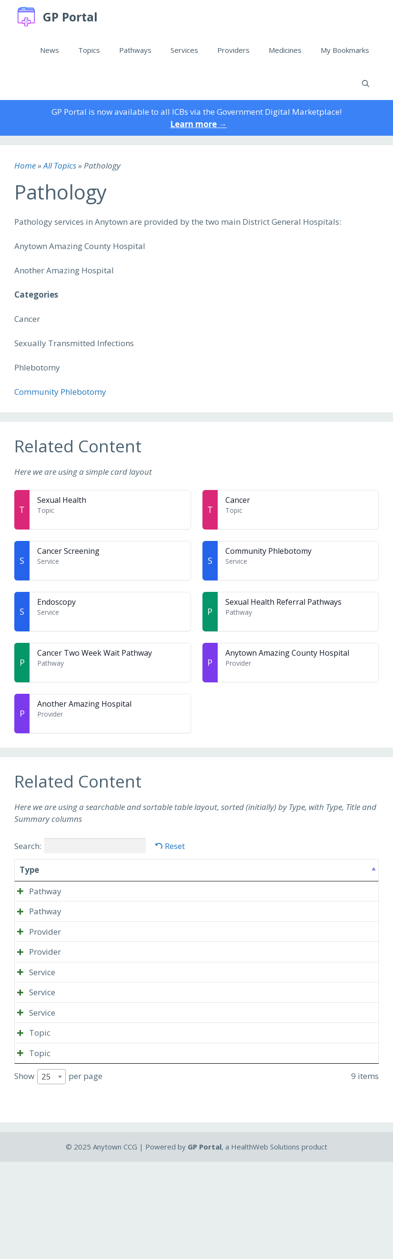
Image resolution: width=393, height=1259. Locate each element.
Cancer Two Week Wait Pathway (94, 653)
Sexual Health (61, 500)
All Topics (59, 165)
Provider (35, 955)
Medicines (285, 50)
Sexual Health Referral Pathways (283, 602)
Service (33, 1020)
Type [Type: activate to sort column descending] (29, 869)
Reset (175, 845)
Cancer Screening (68, 551)
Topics (89, 50)
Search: (80, 845)
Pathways (135, 50)
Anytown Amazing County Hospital (287, 653)
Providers (233, 50)
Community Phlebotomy (60, 391)
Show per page (58, 1173)
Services (184, 50)
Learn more (198, 124)
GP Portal (70, 17)
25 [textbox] (46, 1173)
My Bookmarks (345, 50)
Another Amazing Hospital (84, 704)
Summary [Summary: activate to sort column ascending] (182, 869)
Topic (30, 1105)
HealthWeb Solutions (265, 1244)
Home (25, 165)
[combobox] (51, 1173)
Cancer (237, 500)
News (49, 50)
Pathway (36, 891)
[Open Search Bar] (366, 83)
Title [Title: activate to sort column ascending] (71, 869)
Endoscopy (56, 602)
